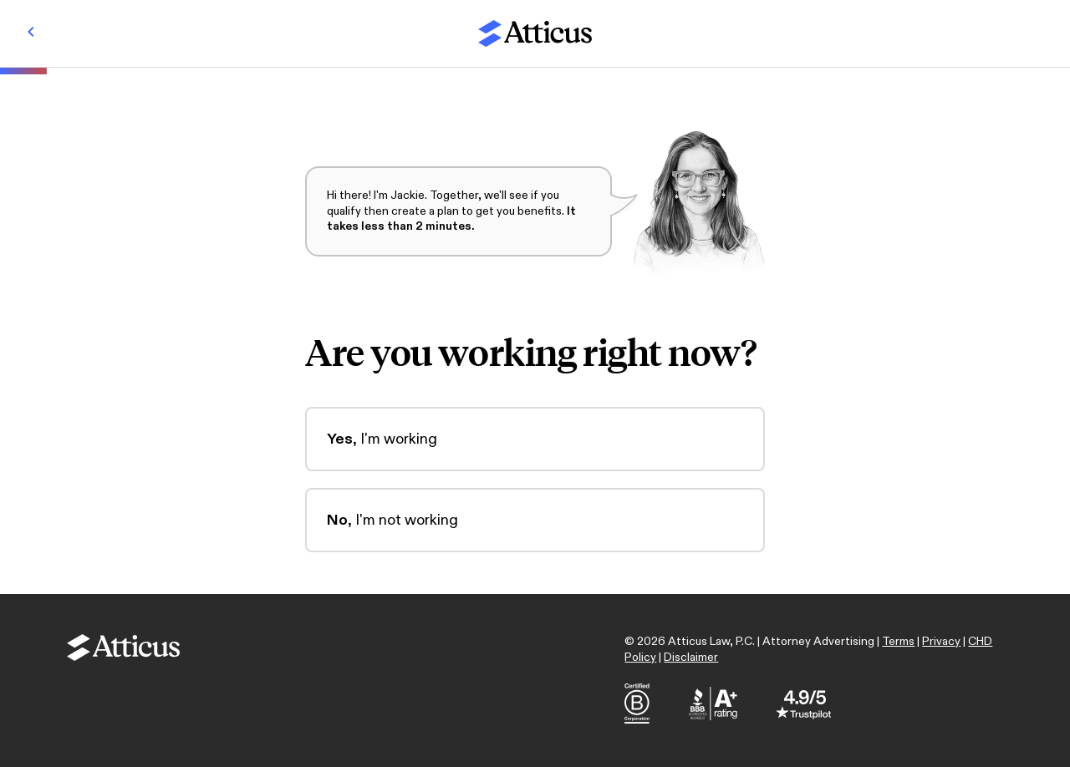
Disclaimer (691, 657)
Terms (898, 641)
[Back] (31, 33)
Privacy (941, 641)
